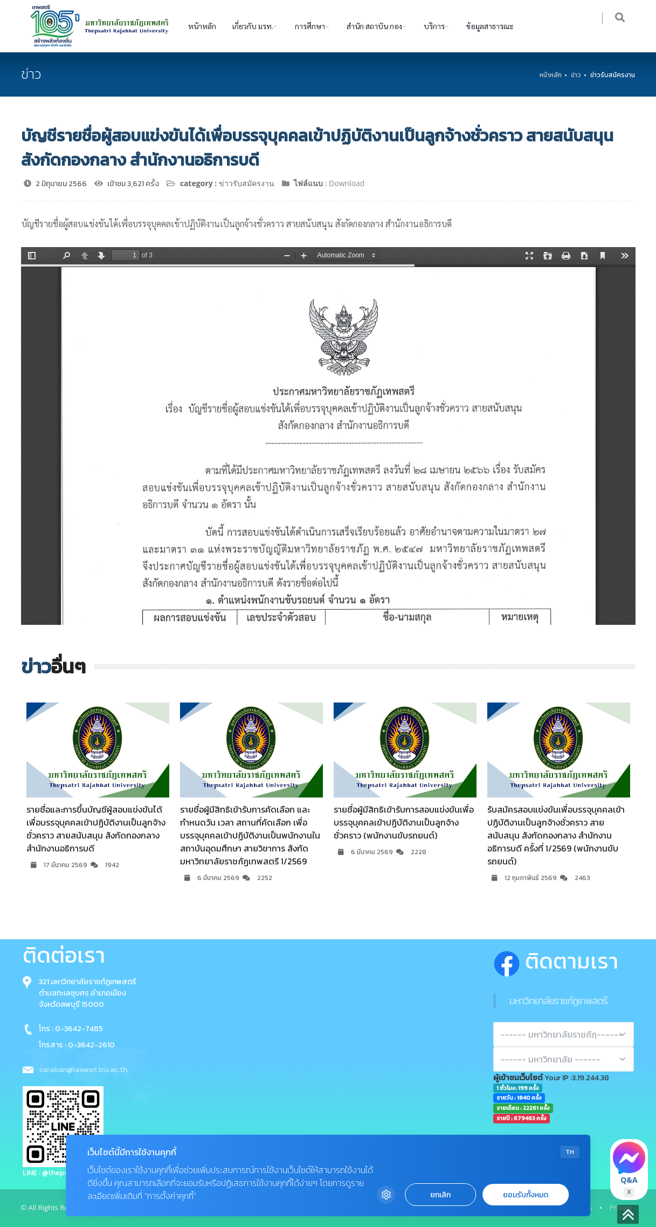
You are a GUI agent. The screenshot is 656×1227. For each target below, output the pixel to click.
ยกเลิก (440, 1195)
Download (346, 183)
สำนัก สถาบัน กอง (374, 26)
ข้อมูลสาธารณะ (490, 26)
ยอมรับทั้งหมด (525, 1195)
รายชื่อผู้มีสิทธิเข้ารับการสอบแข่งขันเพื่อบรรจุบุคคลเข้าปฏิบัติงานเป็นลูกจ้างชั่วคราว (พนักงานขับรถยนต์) (404, 822)
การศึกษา (310, 26)
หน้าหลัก (202, 26)
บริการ (434, 26)
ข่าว (576, 75)
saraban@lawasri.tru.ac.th (83, 1069)
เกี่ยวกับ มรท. (252, 26)
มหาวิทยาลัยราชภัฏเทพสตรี (558, 1000)
